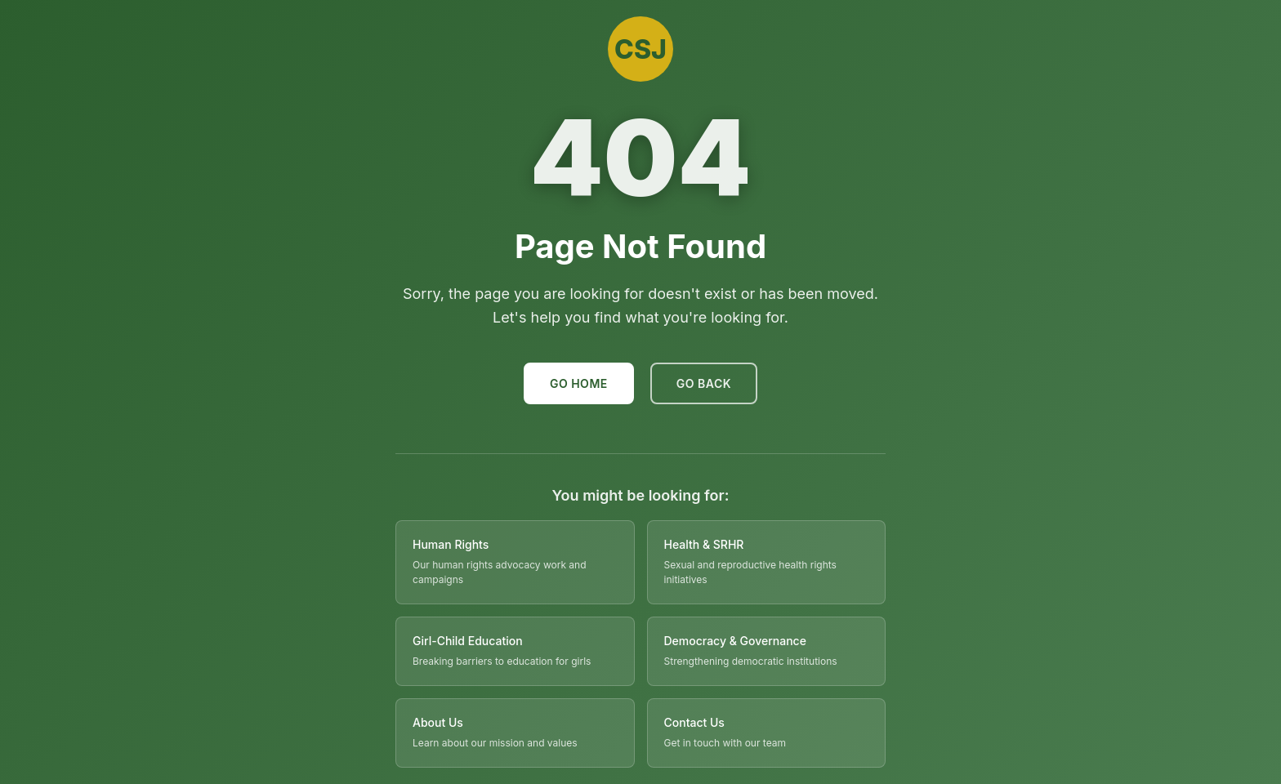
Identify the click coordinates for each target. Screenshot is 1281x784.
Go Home (579, 383)
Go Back (703, 383)
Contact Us (694, 722)
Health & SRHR (704, 544)
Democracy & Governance (735, 641)
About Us (438, 722)
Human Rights (451, 544)
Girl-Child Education (468, 641)
